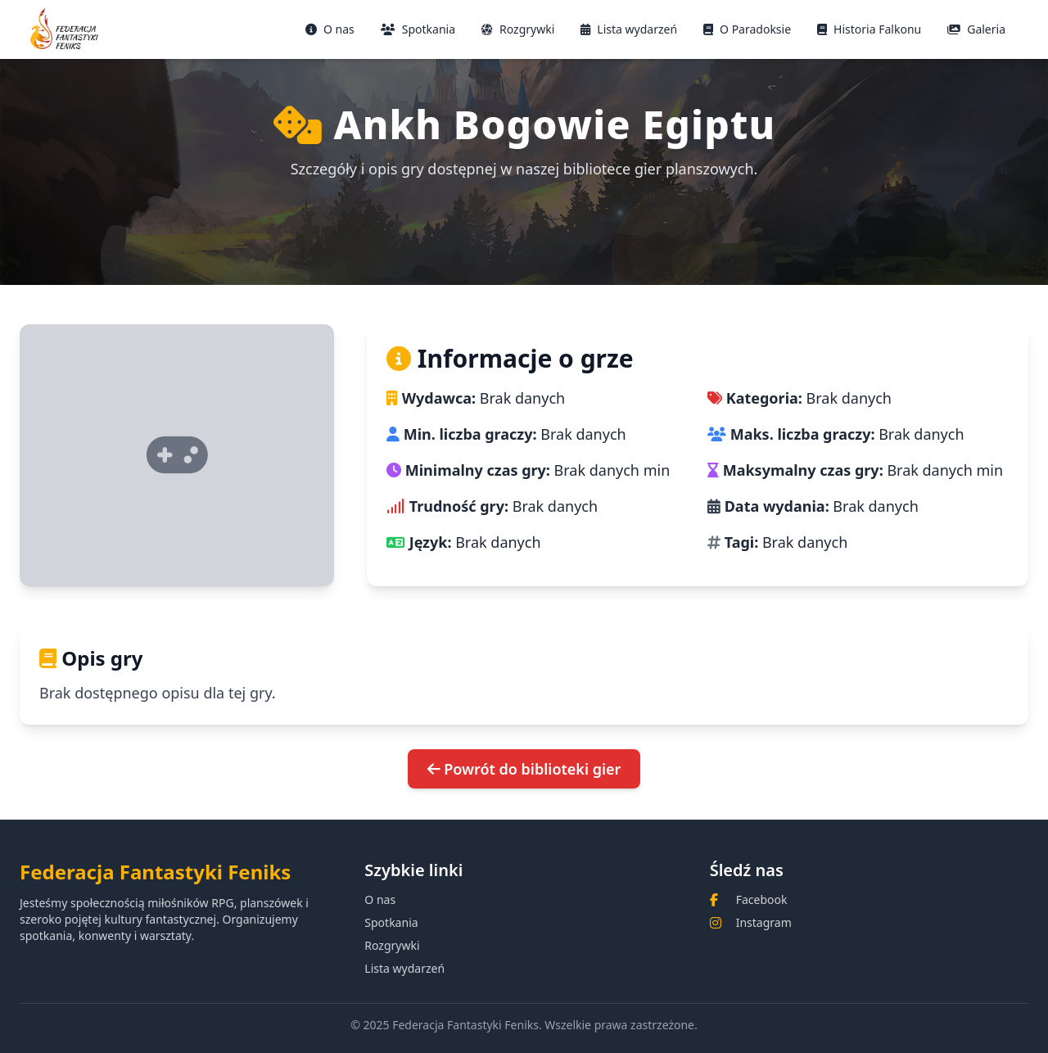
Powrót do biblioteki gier (524, 769)
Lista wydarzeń (628, 29)
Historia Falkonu (869, 29)
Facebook (762, 899)
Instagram (764, 922)
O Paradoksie (747, 29)
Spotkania (418, 29)
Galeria (976, 29)
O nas (330, 29)
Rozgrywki (517, 29)
